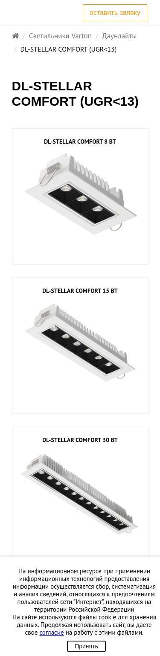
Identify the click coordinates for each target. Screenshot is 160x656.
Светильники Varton (60, 35)
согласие (51, 632)
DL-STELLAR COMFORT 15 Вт (79, 291)
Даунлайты (119, 35)
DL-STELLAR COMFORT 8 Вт (80, 141)
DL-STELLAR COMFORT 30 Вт (79, 440)
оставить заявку (115, 12)
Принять (86, 646)
